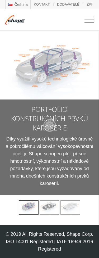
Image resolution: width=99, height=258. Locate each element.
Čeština (18, 4)
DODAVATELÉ (68, 4)
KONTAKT (42, 4)
